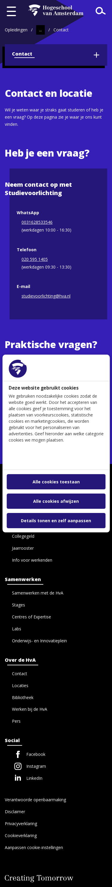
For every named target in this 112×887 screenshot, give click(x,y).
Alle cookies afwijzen (56, 501)
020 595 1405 (35, 259)
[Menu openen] (11, 11)
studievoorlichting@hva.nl (46, 296)
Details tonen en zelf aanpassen (56, 520)
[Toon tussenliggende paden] (40, 30)
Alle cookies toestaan (56, 482)
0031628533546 (37, 222)
